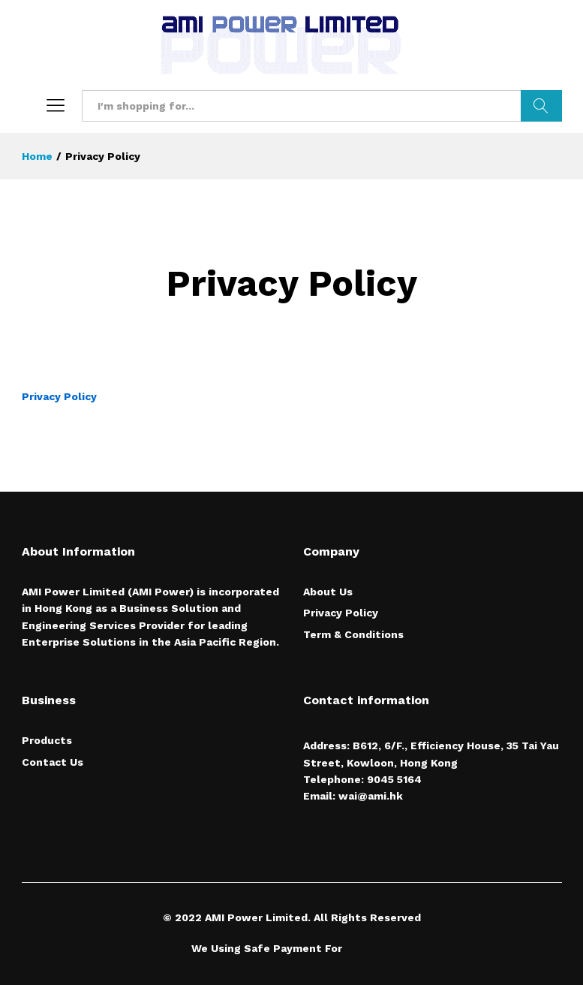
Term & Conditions (353, 634)
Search (541, 106)
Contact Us (52, 762)
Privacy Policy (59, 396)
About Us (328, 592)
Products (47, 740)
